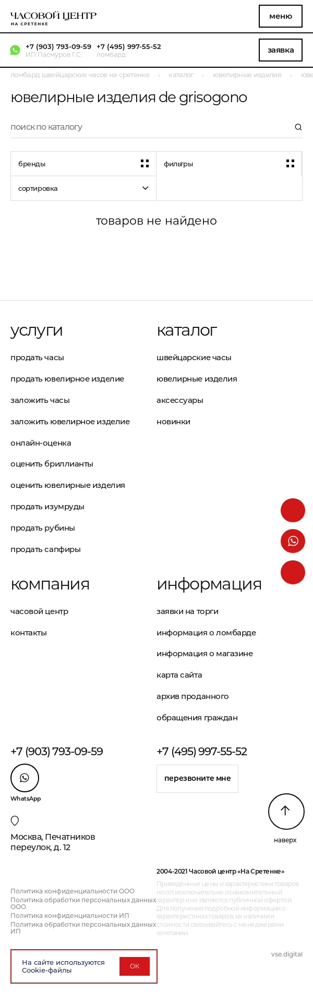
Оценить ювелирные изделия (67, 485)
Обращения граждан (196, 717)
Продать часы (37, 357)
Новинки (173, 421)
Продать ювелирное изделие (67, 379)
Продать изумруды (47, 506)
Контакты (28, 632)
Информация (208, 583)
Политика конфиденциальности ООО (72, 891)
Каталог (186, 330)
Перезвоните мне (197, 778)
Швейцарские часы (194, 357)
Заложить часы (39, 400)
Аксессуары (179, 400)
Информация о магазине (204, 653)
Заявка (281, 50)
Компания (49, 583)
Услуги (36, 330)
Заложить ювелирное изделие (69, 421)
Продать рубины (42, 528)
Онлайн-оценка (40, 443)
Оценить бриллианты (51, 464)
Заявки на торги (187, 611)
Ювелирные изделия (196, 379)
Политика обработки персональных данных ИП (83, 928)
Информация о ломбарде (206, 632)
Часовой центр (39, 611)
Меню (280, 16)
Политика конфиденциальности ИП (69, 915)
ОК (134, 966)
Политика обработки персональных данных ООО (83, 903)
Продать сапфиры (45, 549)
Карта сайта (179, 675)
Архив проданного (192, 696)
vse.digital (287, 954)
